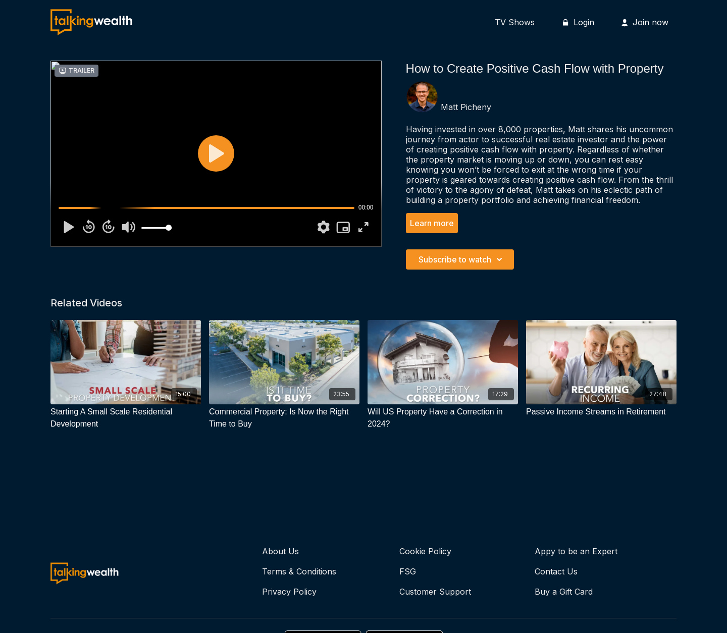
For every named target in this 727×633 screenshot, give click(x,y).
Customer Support (435, 592)
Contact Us (556, 571)
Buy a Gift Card (564, 592)
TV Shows (515, 22)
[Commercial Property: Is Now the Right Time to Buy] (284, 418)
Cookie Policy (425, 551)
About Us (280, 551)
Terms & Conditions (299, 571)
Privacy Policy (289, 592)
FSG (407, 571)
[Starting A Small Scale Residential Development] (125, 418)
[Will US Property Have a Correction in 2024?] (443, 418)
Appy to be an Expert (576, 551)
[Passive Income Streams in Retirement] (601, 412)
